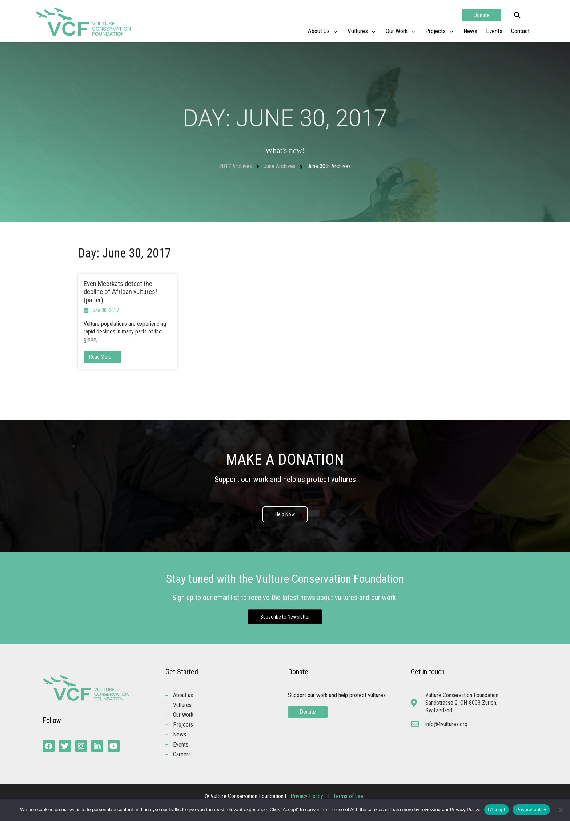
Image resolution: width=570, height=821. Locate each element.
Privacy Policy (307, 796)
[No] (561, 809)
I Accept (496, 809)
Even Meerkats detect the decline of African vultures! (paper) (120, 291)
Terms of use (348, 796)
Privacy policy (531, 809)
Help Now (285, 514)
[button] (517, 15)
